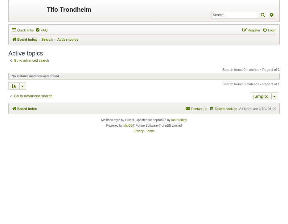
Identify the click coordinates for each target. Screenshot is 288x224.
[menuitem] (41, 30)
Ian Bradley (179, 120)
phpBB (128, 125)
